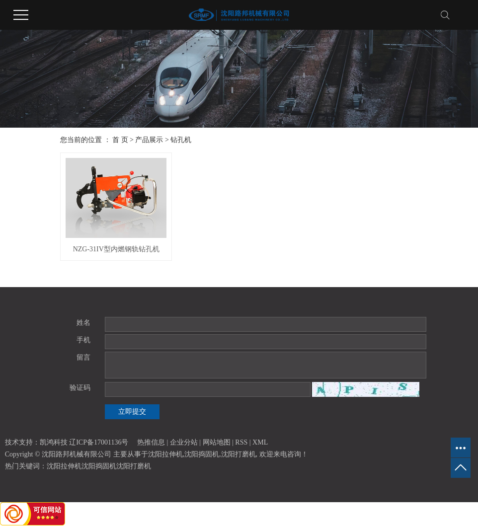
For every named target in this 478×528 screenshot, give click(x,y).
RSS (241, 442)
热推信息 (151, 442)
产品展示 (149, 140)
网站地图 (217, 442)
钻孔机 (180, 140)
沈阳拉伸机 (165, 454)
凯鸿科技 (54, 442)
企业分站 (184, 442)
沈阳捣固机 (201, 454)
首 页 (120, 140)
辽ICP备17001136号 (98, 442)
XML (260, 442)
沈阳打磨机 (238, 454)
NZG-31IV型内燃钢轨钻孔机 (116, 249)
